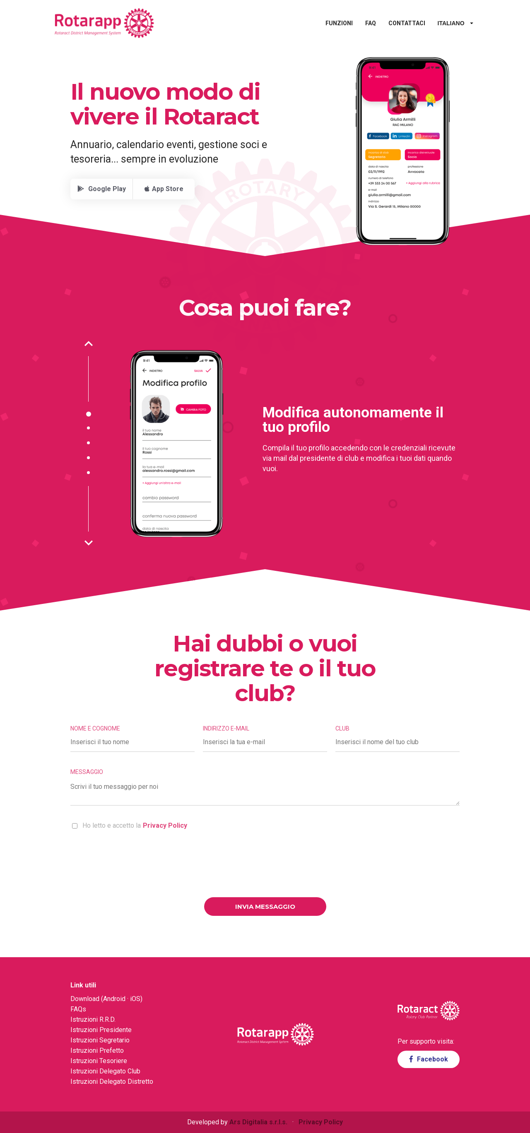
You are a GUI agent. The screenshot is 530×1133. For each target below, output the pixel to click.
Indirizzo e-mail (226, 728)
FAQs (78, 1009)
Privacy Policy (165, 825)
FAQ (354, 23)
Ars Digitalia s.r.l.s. (258, 1122)
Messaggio (86, 772)
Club (342, 728)
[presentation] (265, 864)
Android (114, 999)
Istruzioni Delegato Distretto (111, 1081)
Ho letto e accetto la (129, 826)
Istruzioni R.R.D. (93, 1019)
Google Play (101, 189)
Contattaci (391, 23)
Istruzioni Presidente (101, 1030)
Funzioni (323, 23)
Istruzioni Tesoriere (98, 1061)
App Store (164, 189)
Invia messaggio (265, 906)
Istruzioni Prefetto (97, 1050)
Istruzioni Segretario (100, 1040)
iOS (135, 999)
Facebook (429, 1059)
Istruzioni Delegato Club (105, 1071)
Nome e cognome (95, 728)
